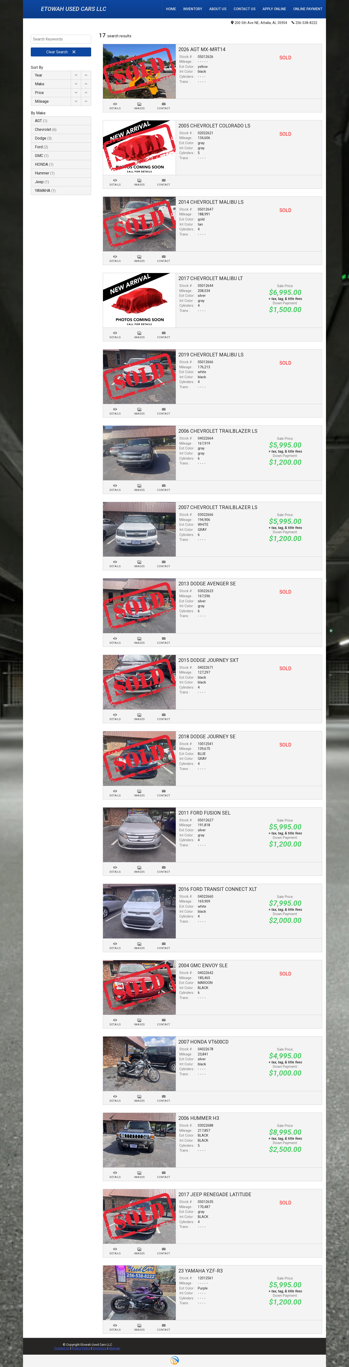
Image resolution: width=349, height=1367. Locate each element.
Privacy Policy (81, 1348)
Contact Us (62, 1348)
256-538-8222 (304, 22)
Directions (100, 1348)
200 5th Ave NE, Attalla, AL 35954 (259, 23)
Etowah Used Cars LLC (73, 9)
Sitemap (114, 1348)
